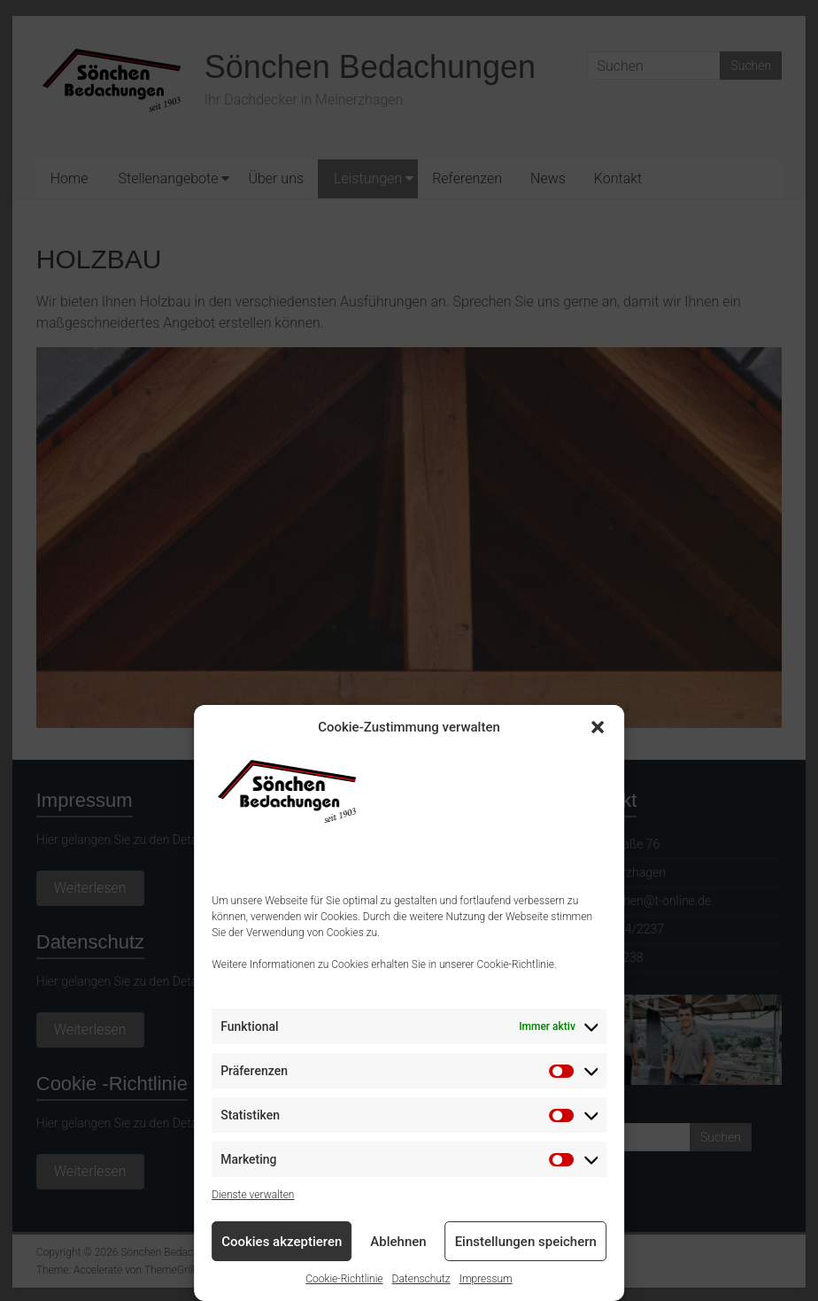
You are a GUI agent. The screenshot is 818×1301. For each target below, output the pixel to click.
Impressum (486, 1279)
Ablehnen (398, 1242)
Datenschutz (421, 1279)
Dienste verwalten (253, 1195)
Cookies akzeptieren (281, 1242)
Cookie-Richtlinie (343, 1279)
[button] (597, 727)
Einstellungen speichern (526, 1242)
